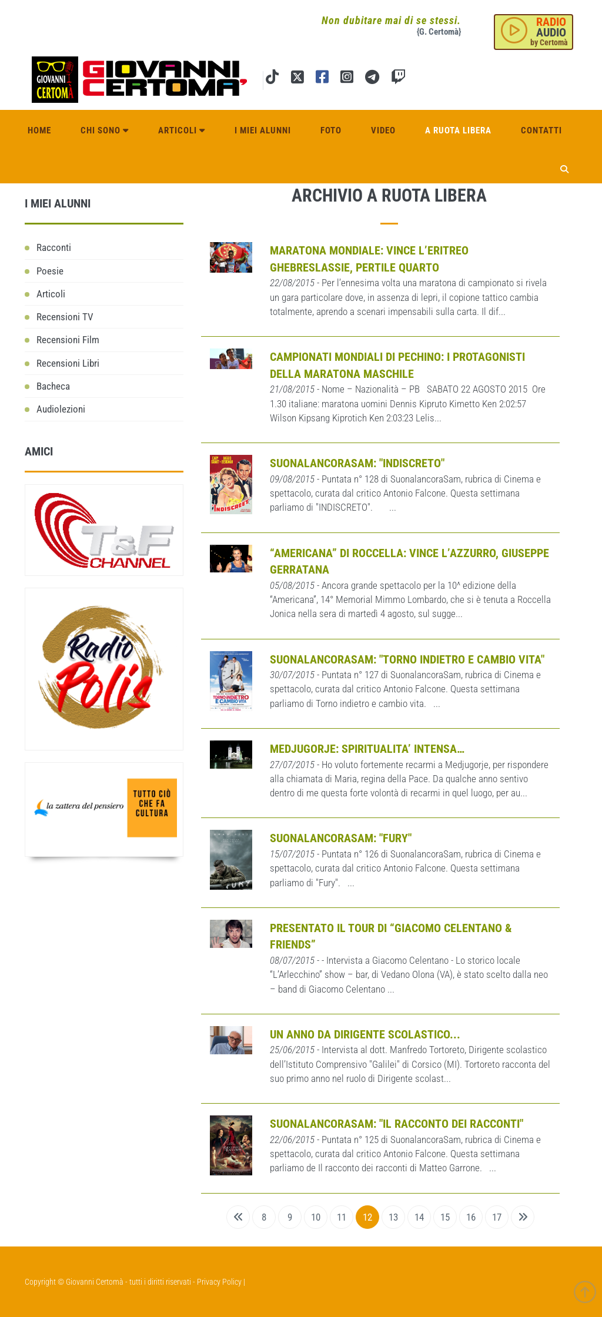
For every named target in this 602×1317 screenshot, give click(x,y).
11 (341, 1217)
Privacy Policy (219, 1281)
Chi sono (105, 130)
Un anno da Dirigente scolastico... (365, 1034)
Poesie (49, 271)
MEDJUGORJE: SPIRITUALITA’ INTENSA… (367, 749)
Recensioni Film (67, 340)
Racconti (53, 247)
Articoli (181, 130)
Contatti (541, 130)
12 (367, 1217)
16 (471, 1217)
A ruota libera (458, 130)
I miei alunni (263, 130)
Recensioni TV (64, 317)
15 (445, 1217)
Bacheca (53, 386)
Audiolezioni (60, 409)
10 (315, 1217)
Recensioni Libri (67, 363)
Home (39, 130)
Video (383, 130)
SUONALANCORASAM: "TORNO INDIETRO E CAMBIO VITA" (407, 659)
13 (393, 1217)
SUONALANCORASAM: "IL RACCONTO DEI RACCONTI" (396, 1124)
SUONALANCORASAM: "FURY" (341, 838)
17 (496, 1217)
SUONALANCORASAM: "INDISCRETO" (357, 463)
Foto (331, 130)
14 (419, 1217)
